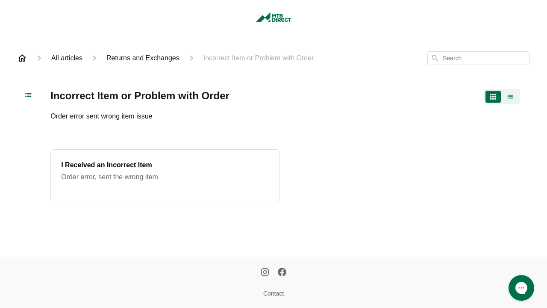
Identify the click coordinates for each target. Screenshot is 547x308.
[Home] (22, 58)
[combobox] (478, 58)
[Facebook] (282, 273)
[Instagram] (265, 273)
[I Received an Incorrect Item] (165, 175)
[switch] (502, 96)
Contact (273, 293)
